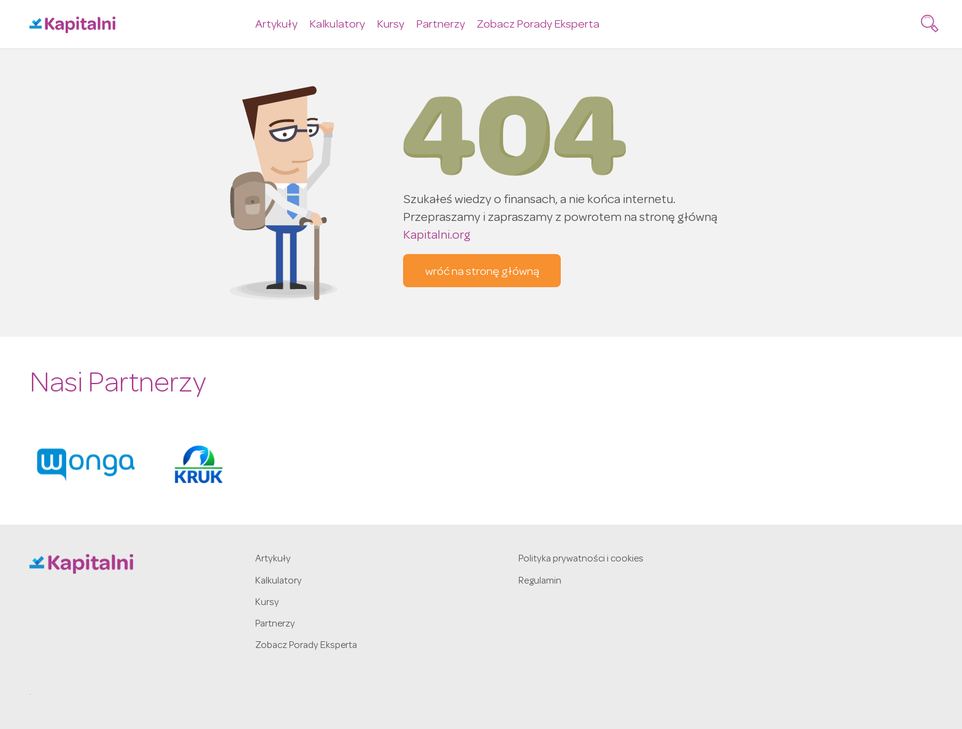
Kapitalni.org (437, 236)
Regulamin (539, 582)
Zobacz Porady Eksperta (538, 25)
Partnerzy (440, 25)
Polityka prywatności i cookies (581, 560)
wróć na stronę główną (482, 273)
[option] (85, 464)
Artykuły (276, 25)
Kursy (390, 25)
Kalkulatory (337, 25)
